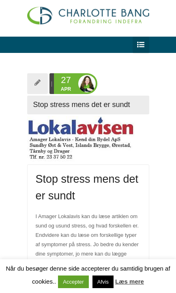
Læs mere (129, 281)
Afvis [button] (103, 282)
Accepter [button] (73, 282)
